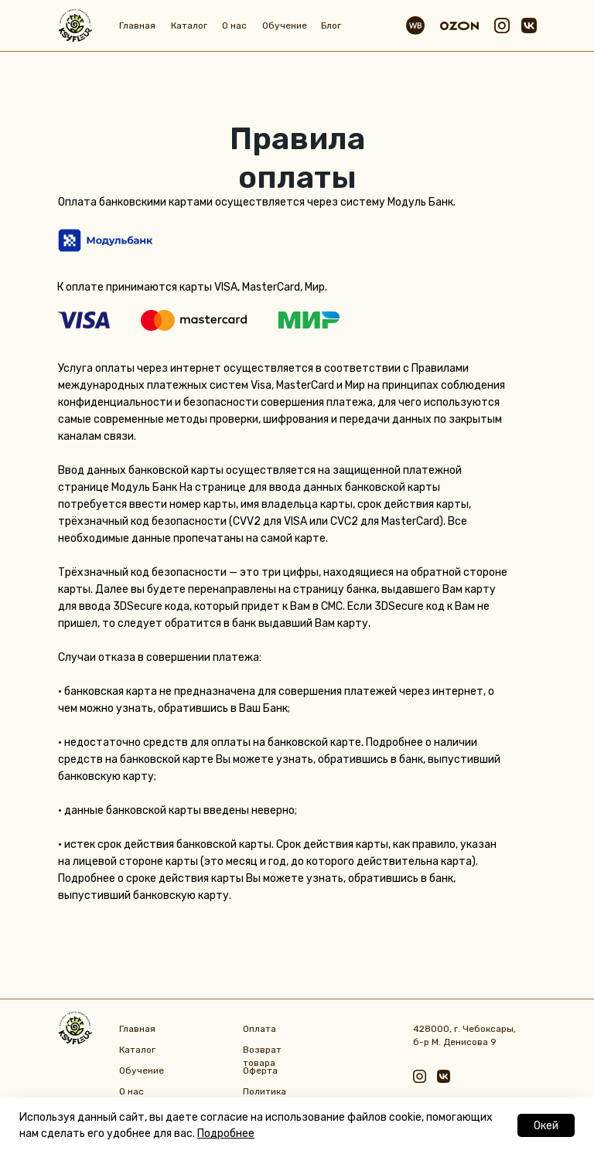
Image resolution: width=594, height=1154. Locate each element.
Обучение (284, 25)
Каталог (189, 25)
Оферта (260, 1070)
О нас (234, 25)
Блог (331, 25)
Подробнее (225, 1133)
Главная (137, 25)
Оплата (259, 1028)
